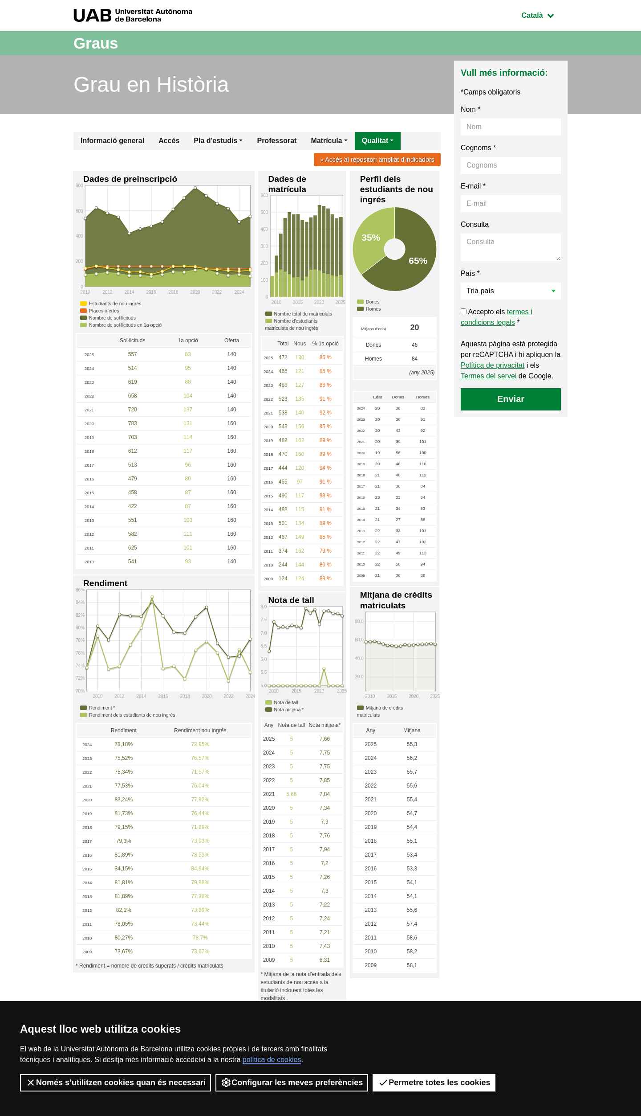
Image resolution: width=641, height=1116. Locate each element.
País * (470, 273)
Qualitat (375, 140)
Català (544, 14)
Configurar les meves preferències (292, 1082)
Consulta (475, 224)
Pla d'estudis (215, 140)
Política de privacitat (492, 365)
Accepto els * (496, 317)
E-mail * (473, 186)
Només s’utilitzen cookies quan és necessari (115, 1082)
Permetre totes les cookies (434, 1082)
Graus (96, 43)
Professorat (276, 140)
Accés (168, 140)
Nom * (470, 109)
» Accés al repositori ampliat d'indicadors (376, 159)
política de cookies (272, 1059)
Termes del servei (488, 376)
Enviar (510, 399)
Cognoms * (478, 148)
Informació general (112, 140)
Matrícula (326, 140)
